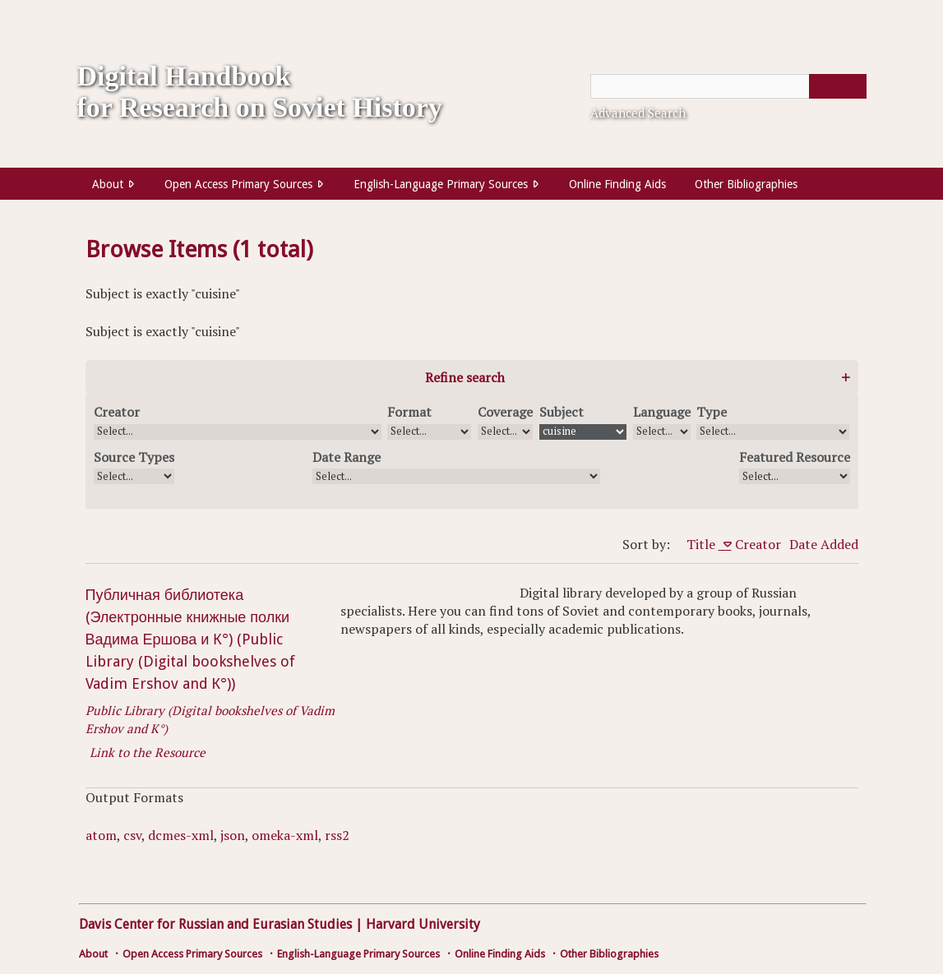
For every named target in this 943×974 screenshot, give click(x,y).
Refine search (465, 377)
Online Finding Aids (617, 184)
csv (132, 835)
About (107, 184)
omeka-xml (285, 835)
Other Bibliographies (746, 184)
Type (711, 412)
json (232, 835)
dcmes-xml (181, 835)
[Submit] (838, 86)
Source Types (134, 457)
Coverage (505, 412)
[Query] (728, 86)
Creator (117, 412)
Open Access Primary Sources (238, 184)
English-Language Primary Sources (441, 184)
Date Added (823, 544)
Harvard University (423, 924)
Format (409, 412)
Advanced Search (638, 112)
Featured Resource (794, 457)
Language (662, 412)
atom (101, 835)
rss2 (337, 835)
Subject (561, 412)
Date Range (346, 457)
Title (702, 544)
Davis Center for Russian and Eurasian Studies (215, 924)
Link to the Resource (148, 752)
